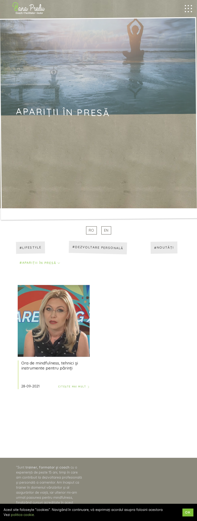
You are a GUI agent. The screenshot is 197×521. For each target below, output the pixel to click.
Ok (188, 512)
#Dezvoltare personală (97, 247)
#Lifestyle (30, 248)
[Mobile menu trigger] (188, 8)
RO (91, 230)
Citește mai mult (74, 387)
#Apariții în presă (38, 263)
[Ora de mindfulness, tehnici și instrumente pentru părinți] (54, 321)
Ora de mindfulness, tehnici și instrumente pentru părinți (49, 366)
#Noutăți (164, 248)
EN (106, 230)
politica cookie (22, 515)
